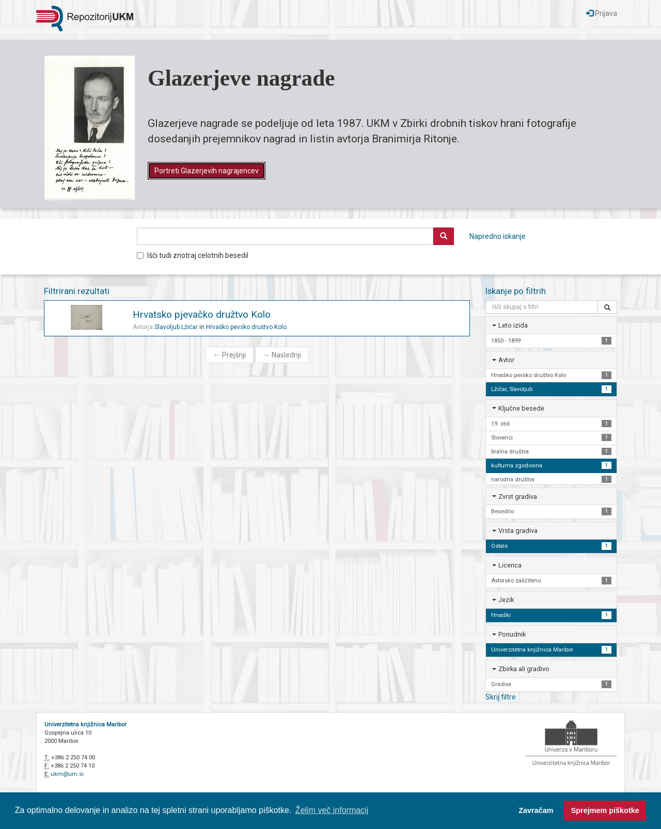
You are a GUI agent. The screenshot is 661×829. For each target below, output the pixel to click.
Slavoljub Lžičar (176, 327)
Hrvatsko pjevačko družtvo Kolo (202, 314)
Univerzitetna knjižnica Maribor (85, 724)
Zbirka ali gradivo (523, 669)
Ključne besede (521, 408)
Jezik (506, 600)
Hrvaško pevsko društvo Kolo (246, 327)
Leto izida (513, 325)
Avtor (506, 360)
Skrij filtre (500, 697)
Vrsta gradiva (518, 530)
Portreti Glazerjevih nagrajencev (206, 171)
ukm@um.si (67, 774)
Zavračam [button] (535, 810)
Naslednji (282, 355)
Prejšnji (229, 355)
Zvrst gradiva (517, 496)
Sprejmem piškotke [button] (605, 810)
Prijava (601, 13)
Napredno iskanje (497, 236)
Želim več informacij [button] (331, 810)
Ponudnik (512, 634)
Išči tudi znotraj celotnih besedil (192, 255)
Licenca (510, 565)
